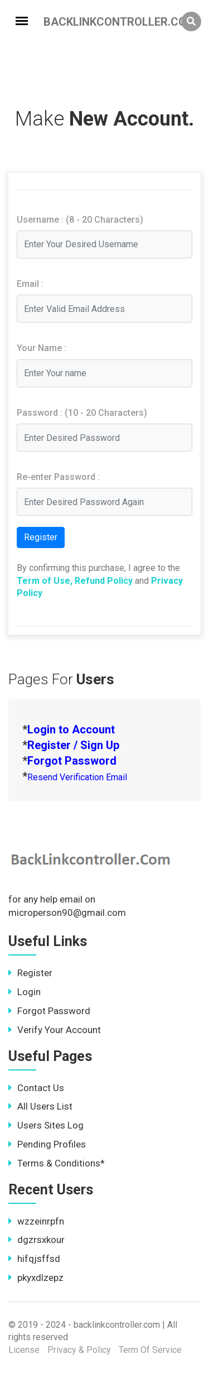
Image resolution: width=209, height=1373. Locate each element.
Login (24, 991)
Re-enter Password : (58, 477)
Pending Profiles (47, 1144)
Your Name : (41, 348)
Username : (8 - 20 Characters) (80, 219)
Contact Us (36, 1087)
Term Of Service (150, 1350)
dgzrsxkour (36, 1239)
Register (30, 972)
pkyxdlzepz (36, 1277)
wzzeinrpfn (36, 1221)
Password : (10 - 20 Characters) (82, 412)
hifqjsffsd (34, 1258)
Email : (30, 284)
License (24, 1350)
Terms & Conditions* (56, 1163)
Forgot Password (49, 1010)
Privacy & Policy (79, 1350)
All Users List (40, 1106)
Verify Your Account (54, 1029)
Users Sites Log (46, 1125)
